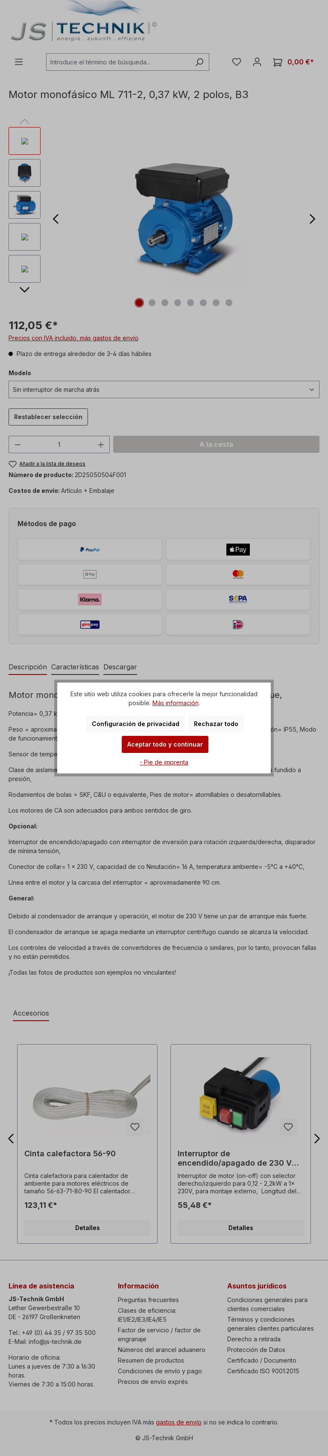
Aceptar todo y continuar (165, 744)
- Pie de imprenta (164, 762)
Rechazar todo (216, 723)
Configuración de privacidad (135, 723)
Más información (175, 702)
